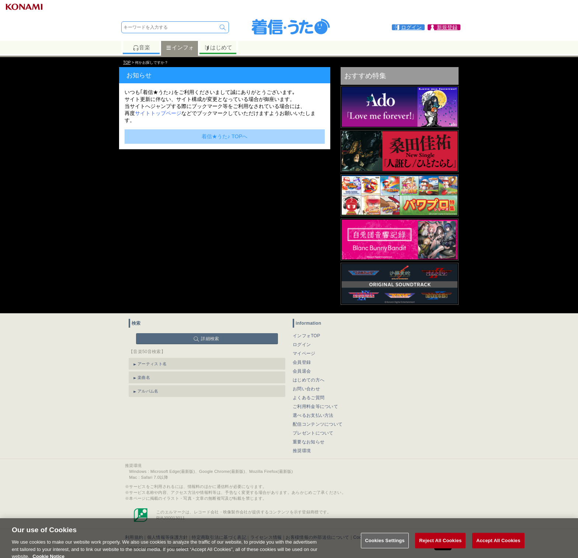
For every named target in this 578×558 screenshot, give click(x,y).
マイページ (304, 353)
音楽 (141, 47)
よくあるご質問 (308, 397)
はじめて (218, 47)
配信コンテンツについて (317, 424)
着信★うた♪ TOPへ (225, 136)
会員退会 (302, 371)
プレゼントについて (313, 433)
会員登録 (302, 362)
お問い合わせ (306, 388)
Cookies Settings (385, 543)
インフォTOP (306, 335)
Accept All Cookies (498, 543)
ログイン (302, 344)
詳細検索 (210, 338)
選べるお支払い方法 (313, 415)
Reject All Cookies (440, 543)
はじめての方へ (308, 380)
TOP (126, 62)
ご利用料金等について (315, 406)
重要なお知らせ (308, 441)
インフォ (180, 47)
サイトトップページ (158, 113)
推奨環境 (302, 450)
